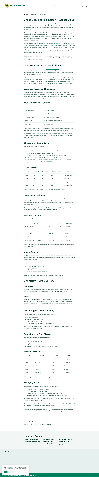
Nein (10, 472)
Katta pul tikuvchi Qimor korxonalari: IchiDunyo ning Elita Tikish (32, 441)
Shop (65, 6)
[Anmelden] (86, 6)
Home (33, 6)
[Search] (82, 6)
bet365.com (49, 161)
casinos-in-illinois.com (58, 43)
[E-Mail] (93, 1)
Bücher (56, 6)
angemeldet (31, 424)
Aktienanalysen (44, 6)
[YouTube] (88, 1)
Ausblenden (96, 475)
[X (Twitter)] (90, 1)
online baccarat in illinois (44, 43)
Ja (5, 472)
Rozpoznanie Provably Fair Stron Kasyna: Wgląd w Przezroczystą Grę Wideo (49, 441)
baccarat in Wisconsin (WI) (52, 69)
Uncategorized (43, 14)
